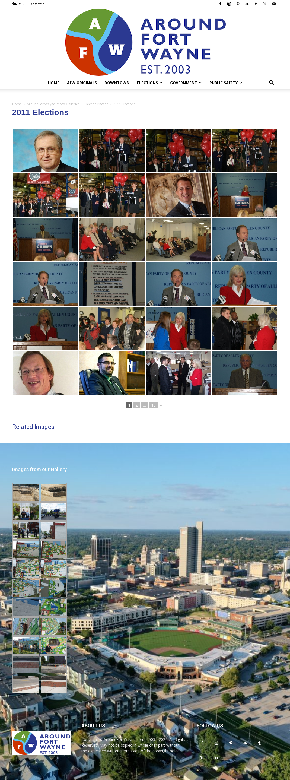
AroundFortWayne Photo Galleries (53, 104)
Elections (149, 82)
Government (186, 82)
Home (53, 82)
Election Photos (96, 104)
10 (153, 405)
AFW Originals (82, 82)
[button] (271, 83)
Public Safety (225, 82)
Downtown (116, 82)
